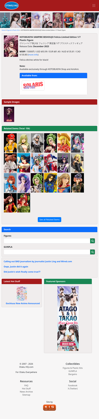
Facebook (72, 385)
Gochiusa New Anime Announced (23, 303)
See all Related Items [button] (49, 219)
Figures (7, 235)
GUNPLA (8, 246)
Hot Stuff (26, 388)
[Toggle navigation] (93, 5)
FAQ (26, 385)
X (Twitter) (73, 388)
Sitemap (26, 394)
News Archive (26, 391)
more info (33, 54)
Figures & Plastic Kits (13, 30)
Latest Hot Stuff (12, 281)
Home (3, 30)
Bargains (72, 374)
